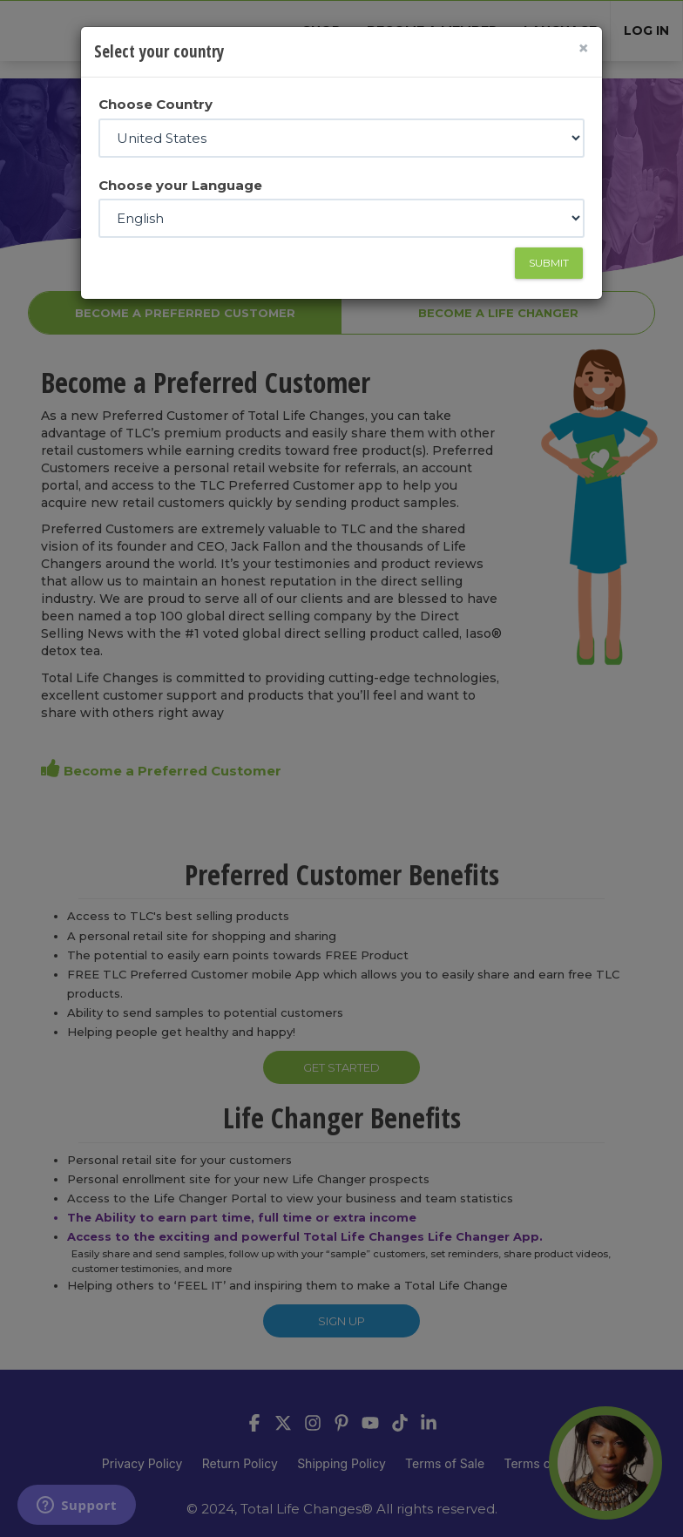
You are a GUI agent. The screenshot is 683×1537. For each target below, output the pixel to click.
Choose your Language (180, 185)
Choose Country (155, 104)
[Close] (583, 48)
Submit (549, 262)
